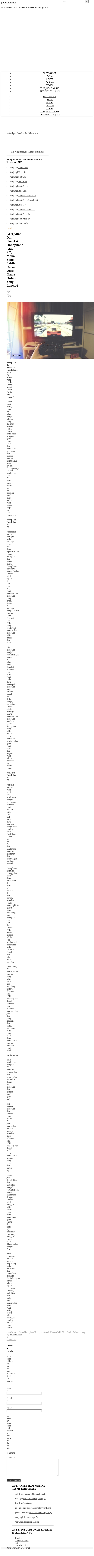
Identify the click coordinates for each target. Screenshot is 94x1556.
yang (83, 1332)
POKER (49, 79)
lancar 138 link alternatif (35, 1497)
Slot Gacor (23, 186)
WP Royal (25, 1551)
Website (10, 1408)
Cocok (13, 1332)
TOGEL (49, 85)
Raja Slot (22, 191)
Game (21, 1332)
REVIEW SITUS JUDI (50, 91)
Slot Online (23, 167)
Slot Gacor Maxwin (27, 195)
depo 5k (18, 1541)
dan (17, 1332)
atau (8, 1332)
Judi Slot (22, 205)
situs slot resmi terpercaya (40, 1516)
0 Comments (11, 1338)
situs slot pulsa (21, 1549)
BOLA (50, 76)
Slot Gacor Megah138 (28, 200)
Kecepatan (39, 1332)
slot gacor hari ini (31, 1525)
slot (16, 1546)
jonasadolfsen (16, 1334)
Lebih (59, 1332)
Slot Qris (22, 177)
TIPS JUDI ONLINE (49, 88)
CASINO (50, 82)
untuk (78, 1332)
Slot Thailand (24, 223)
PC (74, 1332)
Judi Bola (22, 181)
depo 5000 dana (25, 1506)
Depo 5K (22, 172)
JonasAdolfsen (8, 2)
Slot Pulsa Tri (24, 219)
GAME (10, 228)
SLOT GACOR (49, 73)
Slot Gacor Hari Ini (26, 209)
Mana (64, 1332)
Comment (11, 1457)
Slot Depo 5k (24, 214)
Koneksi (47, 1332)
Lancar (54, 1332)
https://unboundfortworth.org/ (38, 1511)
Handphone (29, 1332)
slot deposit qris (21, 1544)
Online (70, 1332)
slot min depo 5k (30, 1520)
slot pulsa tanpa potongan (34, 1502)
